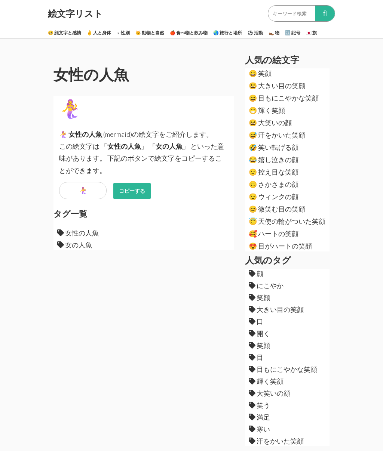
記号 (292, 32)
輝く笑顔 (267, 110)
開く (259, 333)
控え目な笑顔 (273, 172)
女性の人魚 (78, 233)
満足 (259, 417)
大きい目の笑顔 (277, 85)
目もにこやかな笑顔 (284, 98)
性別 (123, 32)
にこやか (266, 285)
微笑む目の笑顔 (277, 209)
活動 (255, 32)
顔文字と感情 (64, 32)
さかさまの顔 (273, 184)
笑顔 (260, 73)
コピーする (132, 191)
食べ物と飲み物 (189, 32)
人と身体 (99, 32)
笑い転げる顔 (273, 147)
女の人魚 (74, 245)
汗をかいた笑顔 (277, 135)
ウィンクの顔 (273, 196)
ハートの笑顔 (273, 233)
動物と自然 (149, 32)
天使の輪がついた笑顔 (287, 221)
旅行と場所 (227, 32)
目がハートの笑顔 (280, 246)
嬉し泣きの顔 (273, 159)
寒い (259, 429)
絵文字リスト (75, 13)
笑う (259, 405)
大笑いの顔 (270, 122)
